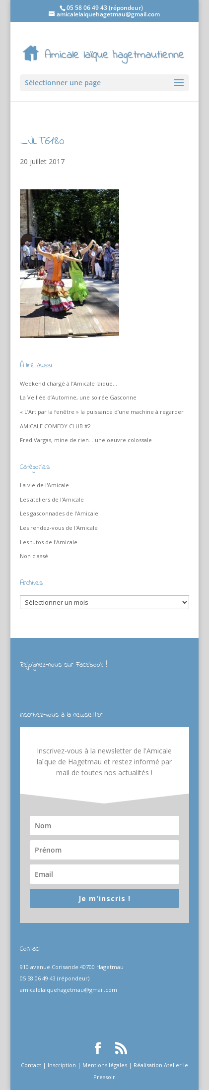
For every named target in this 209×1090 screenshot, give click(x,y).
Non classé (34, 556)
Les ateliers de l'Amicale (52, 499)
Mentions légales (104, 1065)
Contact (31, 1065)
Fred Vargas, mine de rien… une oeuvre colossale (86, 440)
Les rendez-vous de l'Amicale (59, 527)
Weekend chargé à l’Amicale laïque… (68, 383)
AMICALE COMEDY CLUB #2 (55, 426)
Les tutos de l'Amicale (48, 542)
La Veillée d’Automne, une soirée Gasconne (78, 397)
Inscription (62, 1065)
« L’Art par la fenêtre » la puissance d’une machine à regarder (102, 411)
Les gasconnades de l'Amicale (59, 513)
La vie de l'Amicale (44, 485)
